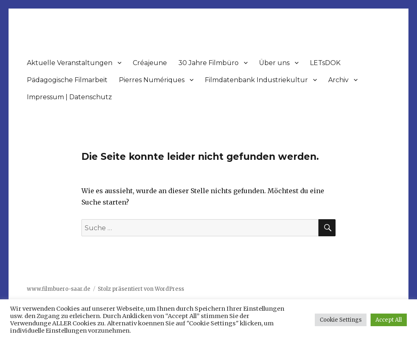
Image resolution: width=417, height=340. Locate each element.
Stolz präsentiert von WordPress (141, 289)
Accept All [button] (388, 319)
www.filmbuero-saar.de (58, 289)
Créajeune (150, 63)
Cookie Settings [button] (341, 319)
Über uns (274, 63)
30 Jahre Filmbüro (208, 63)
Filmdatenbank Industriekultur (256, 80)
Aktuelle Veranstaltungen (69, 63)
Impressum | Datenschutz (69, 97)
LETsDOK (325, 63)
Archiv (338, 80)
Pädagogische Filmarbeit (67, 80)
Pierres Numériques (151, 80)
